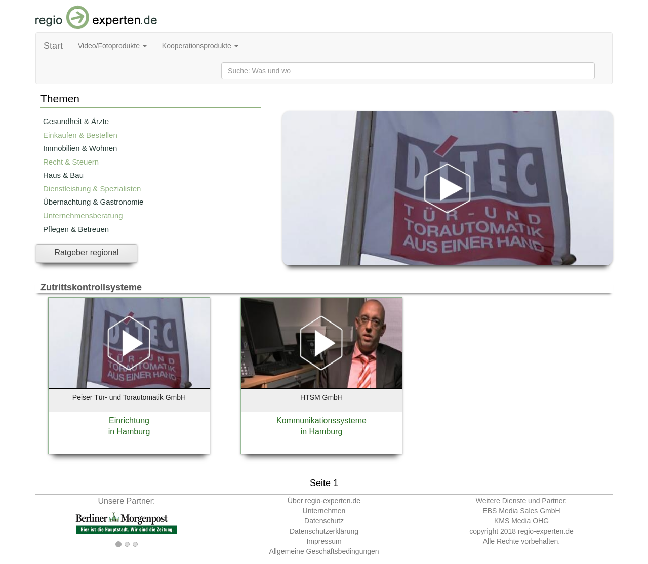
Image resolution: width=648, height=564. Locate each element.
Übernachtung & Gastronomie (93, 201)
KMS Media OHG (521, 521)
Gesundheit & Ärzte (76, 121)
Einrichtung (129, 420)
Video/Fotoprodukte (112, 46)
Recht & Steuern (71, 161)
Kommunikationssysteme (321, 420)
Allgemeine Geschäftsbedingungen (324, 551)
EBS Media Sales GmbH (521, 511)
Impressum (323, 541)
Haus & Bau (63, 175)
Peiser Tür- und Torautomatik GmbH (129, 397)
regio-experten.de (546, 531)
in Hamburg (129, 431)
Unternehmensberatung (83, 215)
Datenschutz (324, 521)
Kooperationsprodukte (200, 46)
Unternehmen (324, 511)
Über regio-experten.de (324, 501)
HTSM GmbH (321, 397)
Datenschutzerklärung (324, 531)
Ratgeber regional (86, 252)
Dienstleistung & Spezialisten (92, 188)
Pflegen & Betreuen (76, 229)
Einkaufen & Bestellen (80, 135)
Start (53, 46)
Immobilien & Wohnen (80, 148)
